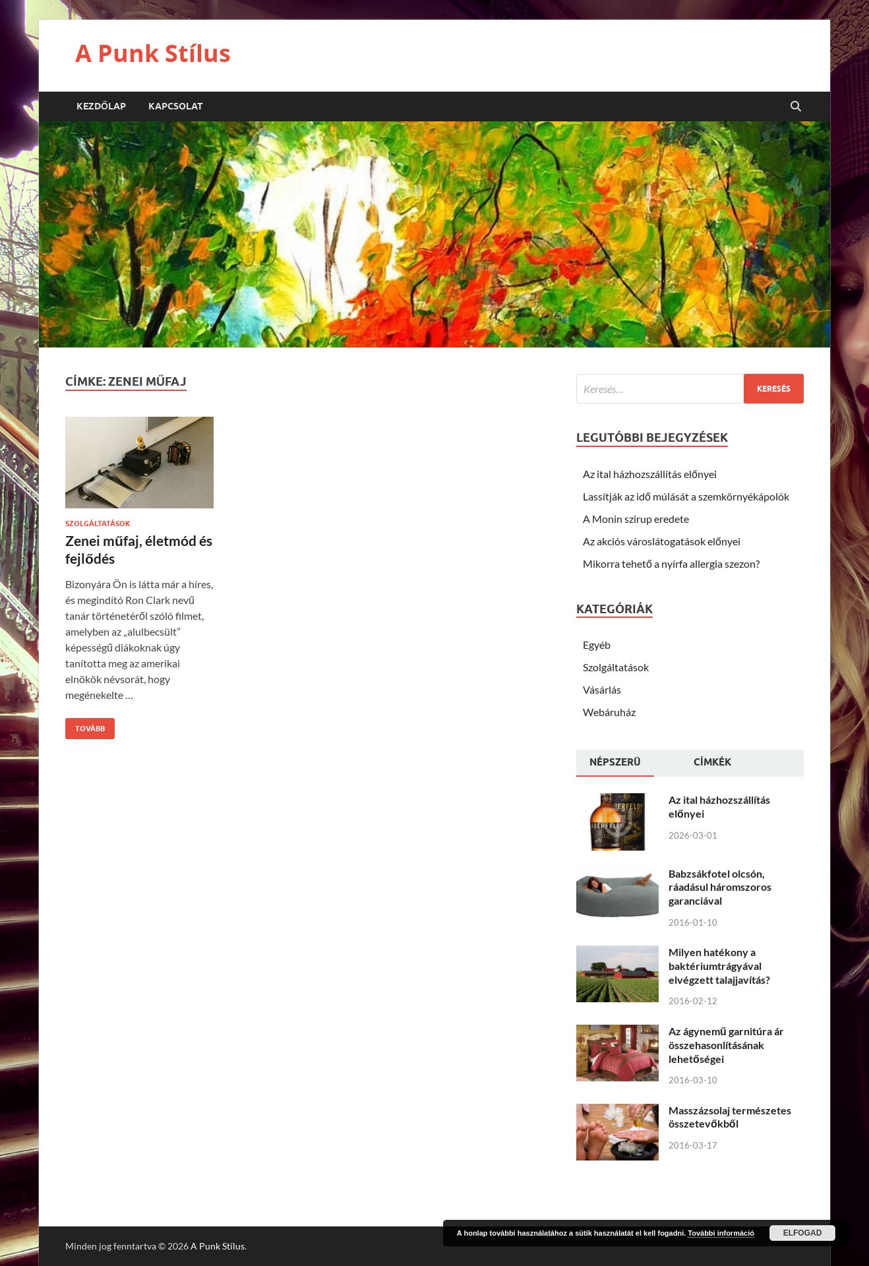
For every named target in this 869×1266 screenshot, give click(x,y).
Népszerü (615, 762)
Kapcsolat (175, 106)
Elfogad (802, 1233)
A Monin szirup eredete (636, 518)
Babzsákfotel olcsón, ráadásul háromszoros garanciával (720, 887)
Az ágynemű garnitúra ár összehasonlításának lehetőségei (726, 1045)
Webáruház (609, 712)
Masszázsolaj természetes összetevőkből (730, 1117)
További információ (721, 1233)
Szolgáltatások (98, 523)
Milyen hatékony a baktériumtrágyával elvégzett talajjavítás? (719, 966)
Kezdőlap (101, 106)
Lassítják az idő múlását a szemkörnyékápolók (686, 496)
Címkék (712, 762)
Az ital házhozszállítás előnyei (650, 473)
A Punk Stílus (153, 53)
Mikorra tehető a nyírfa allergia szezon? (671, 563)
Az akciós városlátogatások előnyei (661, 541)
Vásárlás (602, 689)
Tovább (85, 725)
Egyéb (597, 644)
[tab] (615, 763)
